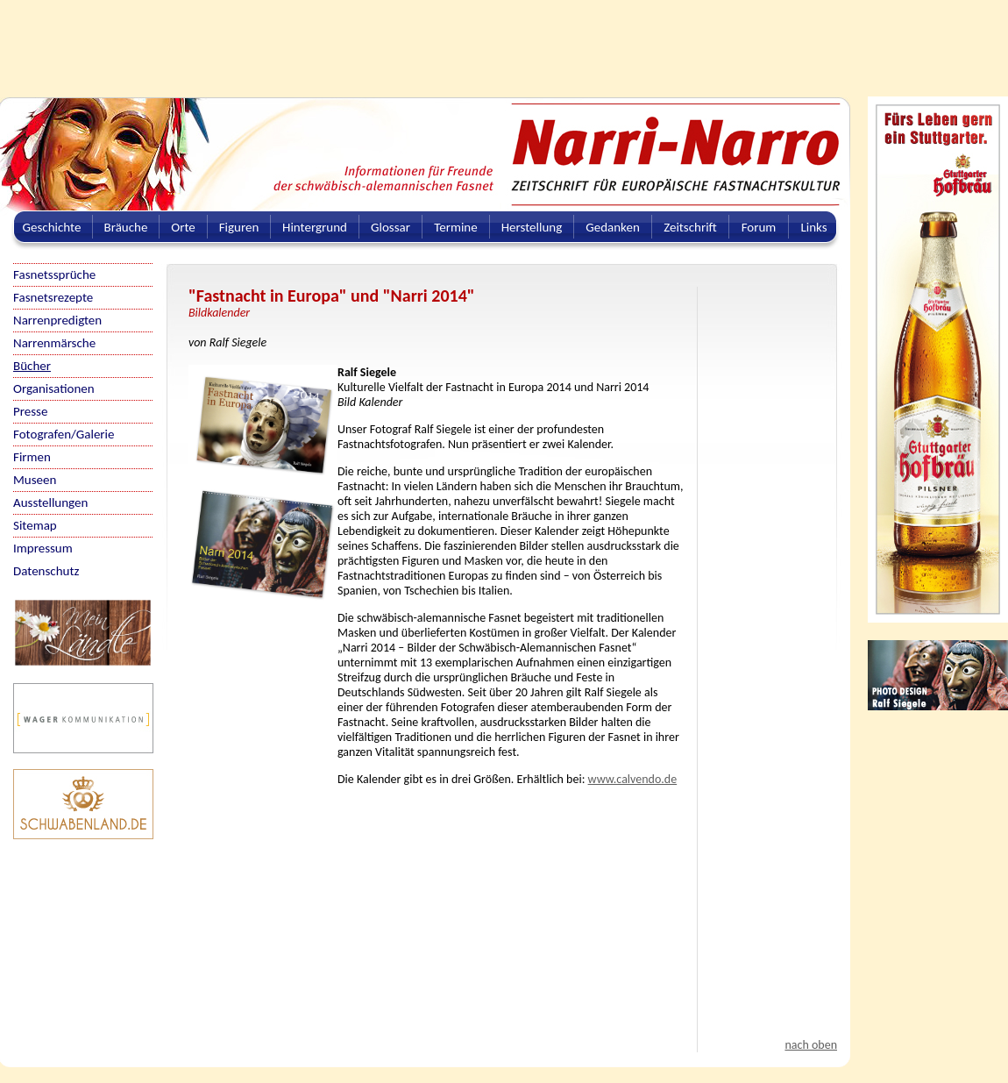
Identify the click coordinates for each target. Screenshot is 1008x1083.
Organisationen (54, 388)
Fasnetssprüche (54, 274)
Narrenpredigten (57, 320)
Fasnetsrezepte (53, 297)
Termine (455, 227)
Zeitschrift (690, 227)
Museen (34, 480)
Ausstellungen (50, 502)
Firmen (32, 457)
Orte (183, 227)
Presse (30, 411)
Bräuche (126, 227)
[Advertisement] (425, 39)
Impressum (43, 548)
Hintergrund (314, 227)
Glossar (390, 227)
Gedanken (613, 227)
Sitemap (35, 525)
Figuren (239, 227)
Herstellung (532, 227)
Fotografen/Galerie (64, 434)
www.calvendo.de (633, 779)
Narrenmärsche (54, 343)
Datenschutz (46, 571)
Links (813, 227)
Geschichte (52, 227)
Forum (759, 227)
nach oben (810, 1044)
